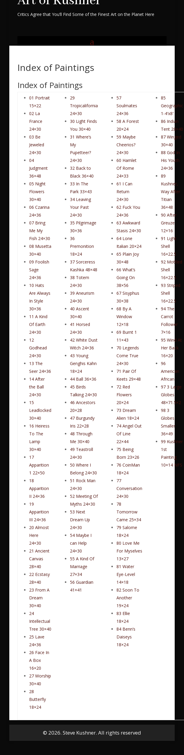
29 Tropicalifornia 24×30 (84, 105)
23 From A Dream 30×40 (39, 597)
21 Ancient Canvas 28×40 (39, 558)
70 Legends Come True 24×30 (127, 355)
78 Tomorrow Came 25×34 (128, 511)
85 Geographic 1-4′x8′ (172, 105)
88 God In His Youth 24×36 (170, 160)
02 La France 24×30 (35, 121)
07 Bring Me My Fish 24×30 (39, 230)
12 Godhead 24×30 (38, 347)
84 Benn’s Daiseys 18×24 (125, 636)
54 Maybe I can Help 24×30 (81, 543)
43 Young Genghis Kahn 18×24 (83, 363)
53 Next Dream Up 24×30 (80, 519)
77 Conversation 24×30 (129, 488)
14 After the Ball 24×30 (37, 386)
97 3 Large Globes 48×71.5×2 (171, 394)
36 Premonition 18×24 (82, 246)
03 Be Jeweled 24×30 (36, 144)
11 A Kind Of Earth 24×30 (38, 324)
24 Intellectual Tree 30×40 (40, 621)
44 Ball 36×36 (83, 379)
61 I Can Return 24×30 (124, 191)
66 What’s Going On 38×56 (125, 277)
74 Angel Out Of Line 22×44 (129, 433)
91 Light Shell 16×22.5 (168, 246)
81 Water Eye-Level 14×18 (125, 574)
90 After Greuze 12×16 (168, 222)
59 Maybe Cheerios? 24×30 (126, 144)
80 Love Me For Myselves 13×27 (129, 551)
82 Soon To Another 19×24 (127, 597)
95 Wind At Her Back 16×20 (171, 347)
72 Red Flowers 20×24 (124, 394)
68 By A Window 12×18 (124, 316)
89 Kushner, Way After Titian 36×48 (170, 191)
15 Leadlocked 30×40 (40, 410)
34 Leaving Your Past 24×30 (80, 207)
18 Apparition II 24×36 (39, 488)
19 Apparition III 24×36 (39, 511)
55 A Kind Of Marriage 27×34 (82, 566)
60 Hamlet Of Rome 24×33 (126, 168)
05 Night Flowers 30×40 (37, 191)
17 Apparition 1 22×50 (39, 465)
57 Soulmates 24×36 (126, 105)
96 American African (170, 371)
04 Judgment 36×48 (38, 168)
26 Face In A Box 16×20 (39, 660)
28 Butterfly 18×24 (37, 699)
